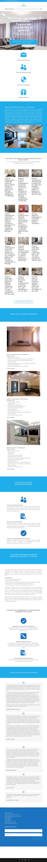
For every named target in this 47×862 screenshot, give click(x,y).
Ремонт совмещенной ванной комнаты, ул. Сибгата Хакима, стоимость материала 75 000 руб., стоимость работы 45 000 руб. (10, 222)
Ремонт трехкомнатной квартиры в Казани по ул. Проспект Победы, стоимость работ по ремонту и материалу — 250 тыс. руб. (37, 186)
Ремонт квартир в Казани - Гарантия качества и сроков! (23, 24)
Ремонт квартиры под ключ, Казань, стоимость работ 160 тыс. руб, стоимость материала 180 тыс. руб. (36, 253)
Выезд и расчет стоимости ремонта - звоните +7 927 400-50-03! (23, 42)
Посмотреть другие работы (23, 301)
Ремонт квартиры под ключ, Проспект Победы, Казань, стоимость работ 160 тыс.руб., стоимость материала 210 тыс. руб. (9, 285)
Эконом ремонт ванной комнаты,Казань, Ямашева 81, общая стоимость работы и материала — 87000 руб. (23, 253)
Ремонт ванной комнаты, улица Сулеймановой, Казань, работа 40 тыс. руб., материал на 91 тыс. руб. (23, 284)
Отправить (38, 838)
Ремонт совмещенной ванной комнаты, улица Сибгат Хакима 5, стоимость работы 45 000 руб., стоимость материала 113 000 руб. (10, 187)
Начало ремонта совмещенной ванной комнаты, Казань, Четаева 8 (37, 218)
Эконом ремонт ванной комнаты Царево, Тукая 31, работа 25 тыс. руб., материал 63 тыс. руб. (36, 284)
